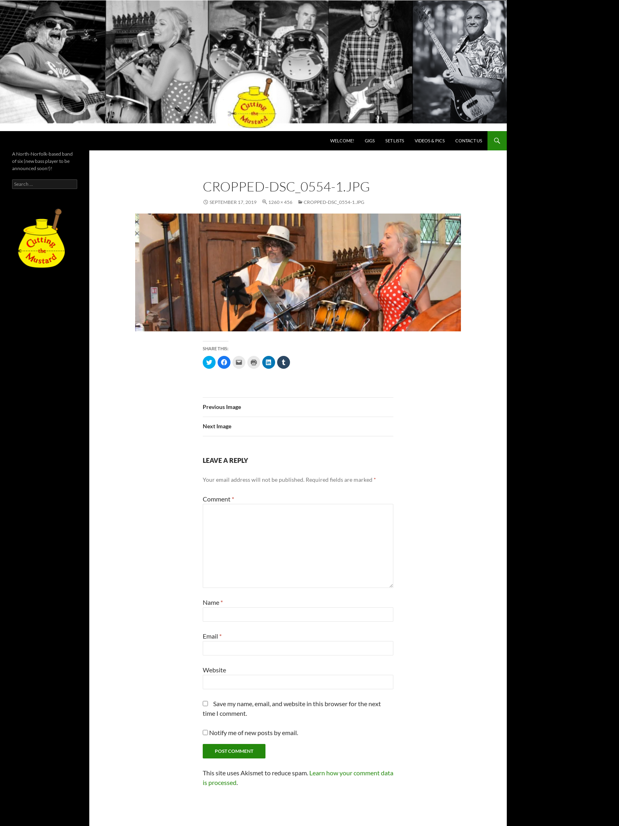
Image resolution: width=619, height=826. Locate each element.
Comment (218, 499)
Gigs (370, 140)
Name (213, 602)
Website (214, 670)
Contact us (468, 140)
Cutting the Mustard (44, 140)
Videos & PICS (430, 140)
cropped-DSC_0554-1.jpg (334, 202)
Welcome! (342, 140)
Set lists (394, 140)
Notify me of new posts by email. (253, 732)
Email (212, 636)
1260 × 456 (280, 202)
